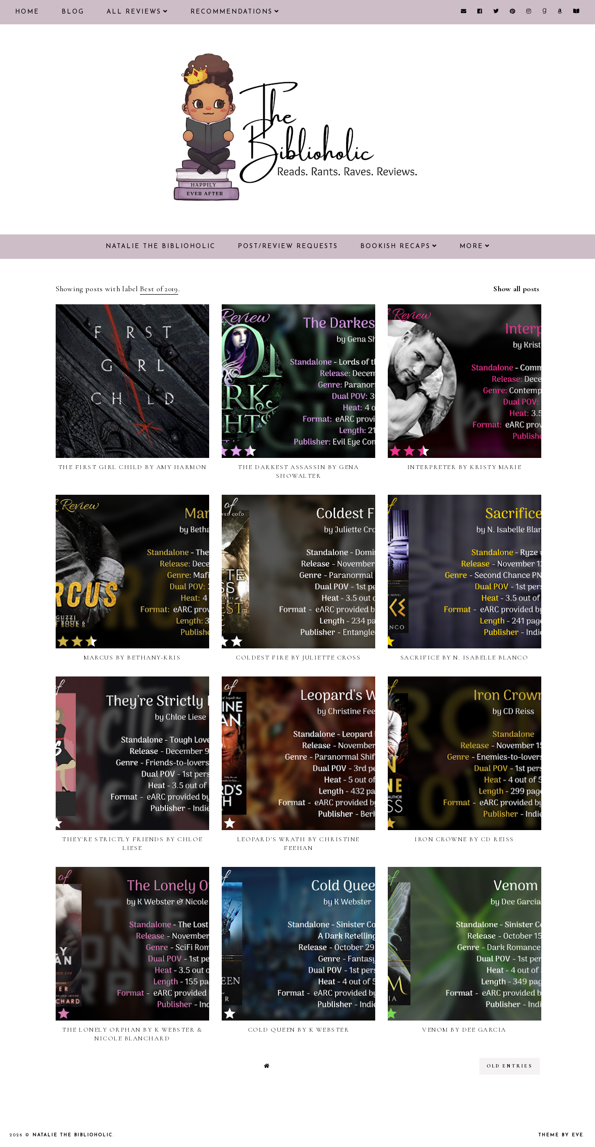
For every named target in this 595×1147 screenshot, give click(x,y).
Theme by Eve (560, 1135)
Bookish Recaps (395, 246)
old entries (510, 1066)
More (471, 246)
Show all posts (516, 289)
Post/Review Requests (288, 246)
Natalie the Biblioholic (160, 246)
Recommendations (231, 12)
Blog (72, 12)
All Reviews (134, 12)
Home (27, 12)
